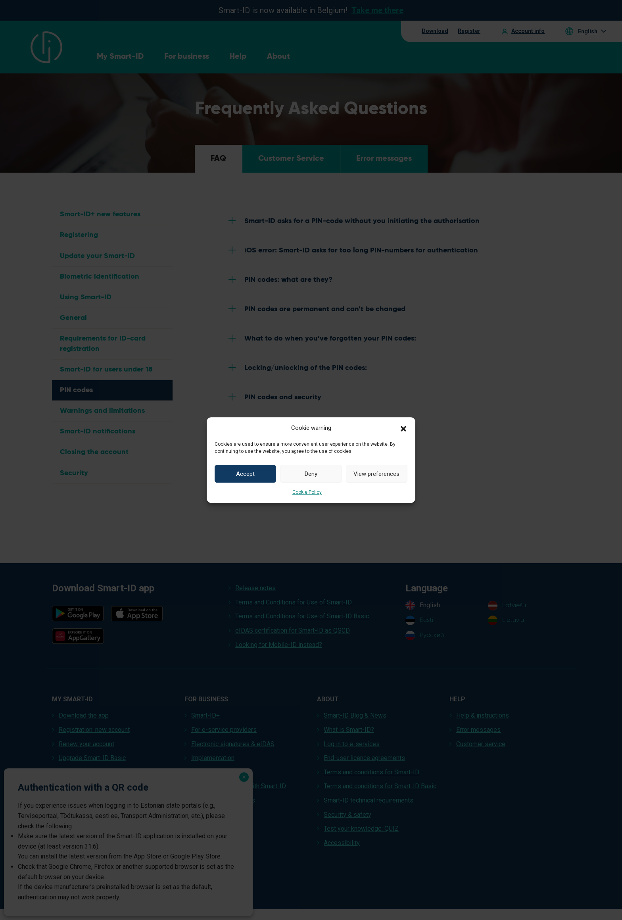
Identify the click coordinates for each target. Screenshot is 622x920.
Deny (311, 473)
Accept (245, 473)
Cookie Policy (307, 492)
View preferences (376, 473)
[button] (403, 428)
